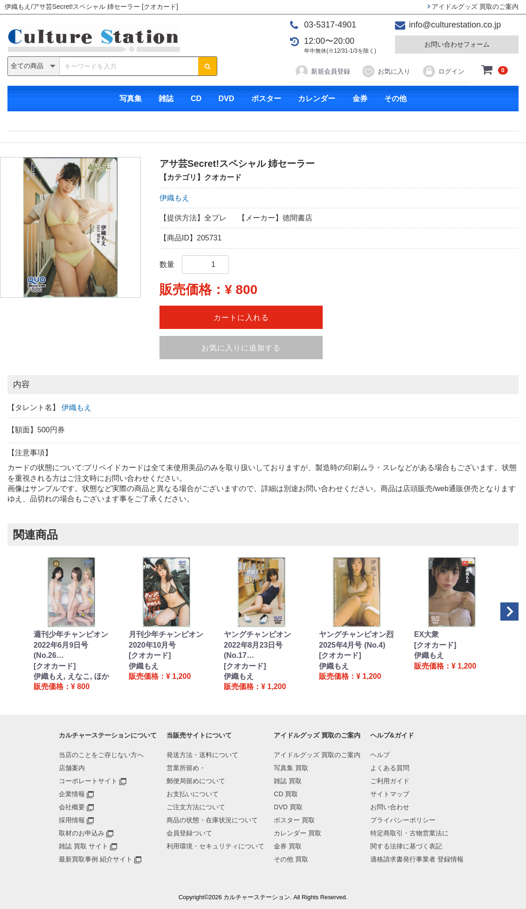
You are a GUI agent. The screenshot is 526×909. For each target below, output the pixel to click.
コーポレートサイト (88, 781)
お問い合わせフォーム (457, 44)
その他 (395, 99)
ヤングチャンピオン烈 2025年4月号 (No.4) (356, 639)
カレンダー (316, 99)
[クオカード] (55, 666)
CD (196, 99)
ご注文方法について (195, 807)
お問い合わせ (389, 807)
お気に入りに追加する (241, 348)
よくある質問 (389, 768)
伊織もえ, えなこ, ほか (71, 676)
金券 (360, 99)
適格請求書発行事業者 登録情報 (417, 859)
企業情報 (72, 794)
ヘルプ (380, 755)
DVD (226, 99)
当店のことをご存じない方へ (101, 755)
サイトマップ (389, 794)
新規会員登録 (322, 71)
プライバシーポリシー (403, 820)
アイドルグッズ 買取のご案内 (473, 6)
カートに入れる (241, 317)
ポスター (266, 99)
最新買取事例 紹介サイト (95, 859)
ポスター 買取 (294, 820)
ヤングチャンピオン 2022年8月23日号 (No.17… (257, 644)
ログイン (443, 71)
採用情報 (72, 820)
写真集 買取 (291, 768)
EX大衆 (426, 634)
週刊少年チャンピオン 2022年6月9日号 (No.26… (71, 644)
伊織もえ (174, 198)
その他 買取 (291, 859)
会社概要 (72, 807)
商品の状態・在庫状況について (212, 820)
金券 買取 (288, 846)
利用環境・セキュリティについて (215, 846)
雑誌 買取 (288, 781)
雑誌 (166, 99)
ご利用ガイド (389, 781)
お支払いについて (192, 794)
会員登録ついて (189, 833)
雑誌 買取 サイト (83, 846)
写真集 (130, 99)
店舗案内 (72, 768)
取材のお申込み (81, 833)
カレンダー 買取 (297, 833)
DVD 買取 (288, 807)
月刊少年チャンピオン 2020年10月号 (166, 639)
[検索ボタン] (207, 66)
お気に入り (385, 71)
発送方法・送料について (202, 755)
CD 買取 (286, 794)
